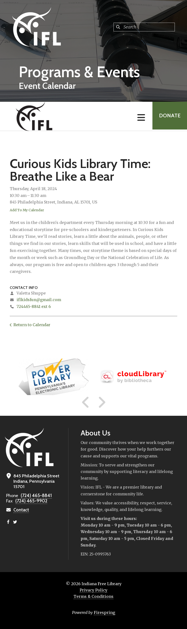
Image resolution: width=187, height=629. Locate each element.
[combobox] (144, 27)
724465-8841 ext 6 (34, 306)
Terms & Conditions (93, 596)
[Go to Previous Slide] (85, 402)
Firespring (104, 612)
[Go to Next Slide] (101, 402)
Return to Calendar (31, 324)
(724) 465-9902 (30, 501)
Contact (21, 510)
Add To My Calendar (27, 210)
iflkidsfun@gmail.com (39, 299)
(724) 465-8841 (35, 495)
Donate (169, 116)
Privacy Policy (93, 590)
